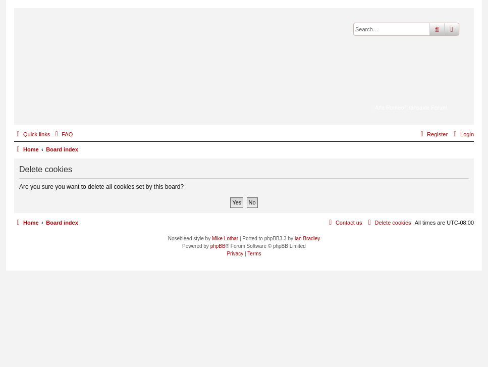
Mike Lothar (225, 238)
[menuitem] (62, 134)
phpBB (218, 246)
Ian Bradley (307, 238)
